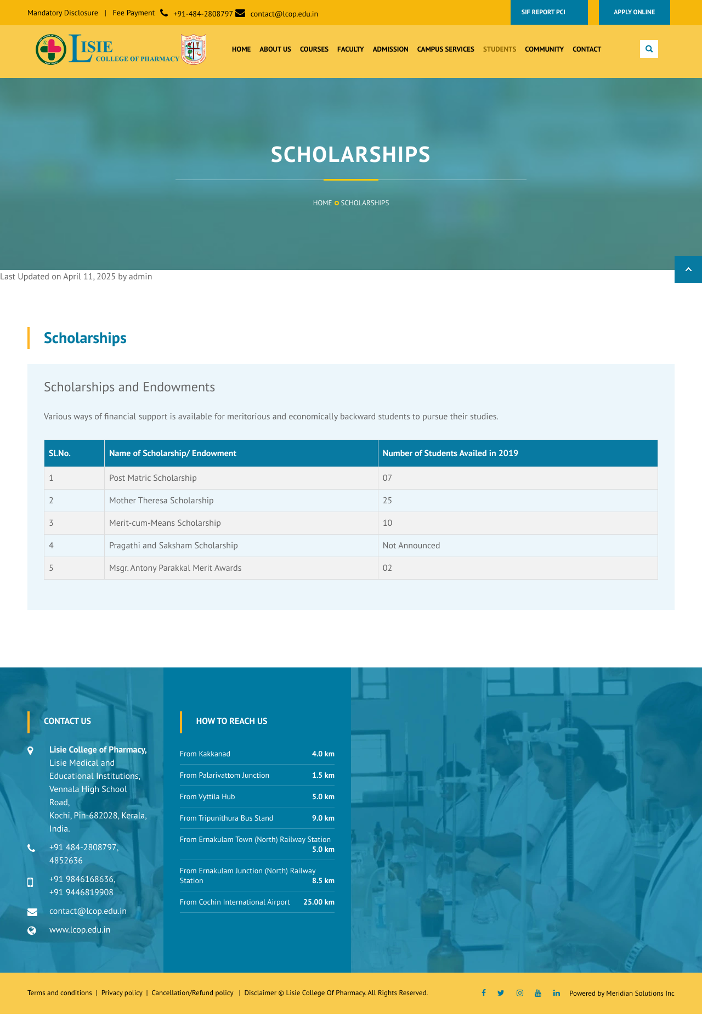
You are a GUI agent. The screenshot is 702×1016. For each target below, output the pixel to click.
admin (140, 278)
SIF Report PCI (548, 12)
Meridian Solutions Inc (640, 995)
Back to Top (688, 271)
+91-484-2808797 (203, 14)
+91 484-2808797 (83, 849)
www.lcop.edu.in (80, 932)
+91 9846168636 (81, 881)
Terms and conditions (59, 995)
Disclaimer (260, 995)
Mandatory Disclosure (62, 13)
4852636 (66, 862)
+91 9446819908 (81, 894)
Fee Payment (134, 13)
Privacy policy (123, 995)
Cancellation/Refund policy (193, 995)
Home (322, 205)
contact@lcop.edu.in (284, 14)
